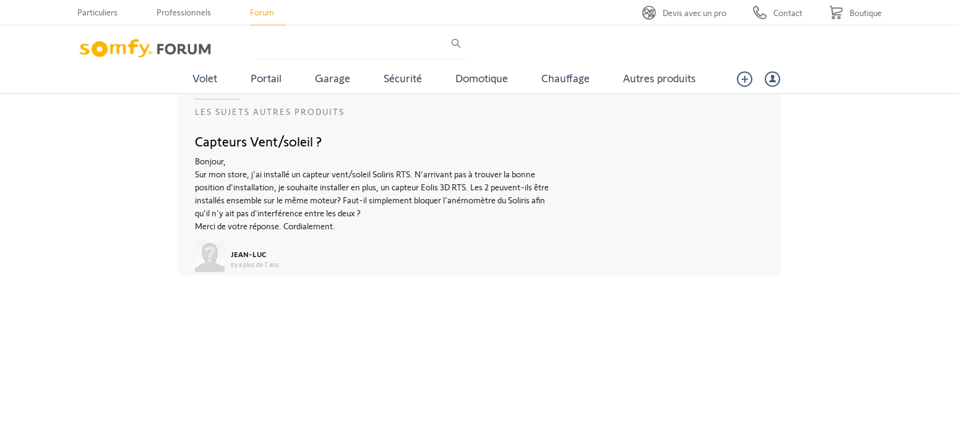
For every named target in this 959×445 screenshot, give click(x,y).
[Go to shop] (855, 12)
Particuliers (97, 12)
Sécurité (403, 78)
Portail (266, 78)
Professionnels (184, 12)
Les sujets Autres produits (270, 111)
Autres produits (659, 78)
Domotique (481, 78)
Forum (262, 12)
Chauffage (565, 78)
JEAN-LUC (248, 254)
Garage (332, 78)
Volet (204, 78)
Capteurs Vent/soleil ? (258, 141)
